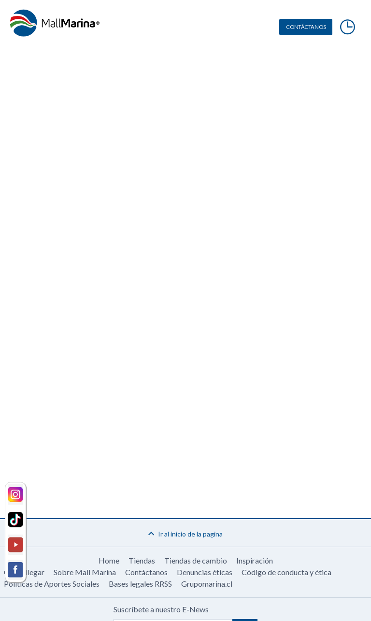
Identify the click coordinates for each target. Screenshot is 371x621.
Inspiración (254, 560)
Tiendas (141, 560)
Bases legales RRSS (140, 583)
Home (109, 560)
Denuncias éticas (204, 572)
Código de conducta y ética (286, 572)
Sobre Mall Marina (85, 572)
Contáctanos (146, 572)
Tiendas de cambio (195, 560)
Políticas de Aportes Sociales (52, 583)
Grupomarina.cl (206, 583)
